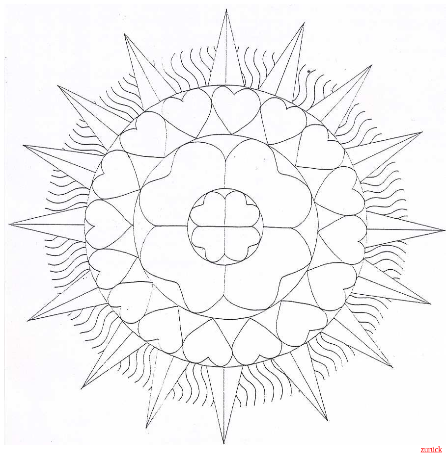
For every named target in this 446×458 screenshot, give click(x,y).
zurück (431, 449)
